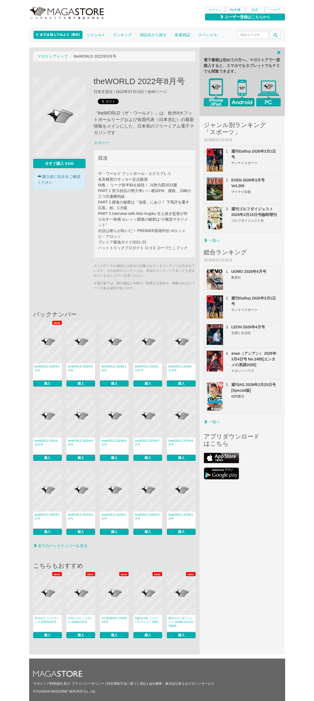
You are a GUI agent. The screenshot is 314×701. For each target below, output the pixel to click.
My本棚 (235, 10)
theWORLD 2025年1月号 (180, 516)
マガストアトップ (52, 56)
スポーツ (101, 143)
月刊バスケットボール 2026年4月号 (80, 620)
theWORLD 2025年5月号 (47, 516)
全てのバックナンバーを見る (60, 545)
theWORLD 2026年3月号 (47, 368)
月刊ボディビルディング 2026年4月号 (47, 620)
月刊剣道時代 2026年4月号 (114, 620)
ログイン (215, 10)
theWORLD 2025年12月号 (146, 368)
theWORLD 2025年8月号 (113, 442)
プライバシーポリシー (88, 683)
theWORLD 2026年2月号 (80, 368)
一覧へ (212, 240)
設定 (255, 10)
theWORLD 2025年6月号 (180, 442)
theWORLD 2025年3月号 (113, 516)
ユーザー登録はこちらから (245, 17)
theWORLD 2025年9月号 (80, 442)
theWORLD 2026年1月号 (113, 368)
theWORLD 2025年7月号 (147, 442)
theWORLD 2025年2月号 (147, 516)
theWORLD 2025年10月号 (46, 442)
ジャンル (96, 35)
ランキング (122, 35)
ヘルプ (275, 10)
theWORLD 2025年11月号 (180, 368)
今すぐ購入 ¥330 (59, 163)
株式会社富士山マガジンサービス (189, 683)
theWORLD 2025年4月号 (80, 516)
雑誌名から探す (153, 35)
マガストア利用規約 (48, 683)
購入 (47, 383)
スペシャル (207, 35)
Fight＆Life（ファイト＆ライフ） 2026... (147, 620)
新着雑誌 (182, 35)
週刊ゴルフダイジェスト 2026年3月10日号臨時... (180, 622)
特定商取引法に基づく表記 (126, 683)
